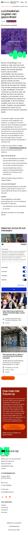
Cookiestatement (14, 526)
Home (2, 6)
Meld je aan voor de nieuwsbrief (11, 459)
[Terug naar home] (5, 2)
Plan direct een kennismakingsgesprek (14, 427)
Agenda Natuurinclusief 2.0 (18, 148)
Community (4, 507)
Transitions (4, 510)
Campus (3, 505)
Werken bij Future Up (7, 461)
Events (8, 6)
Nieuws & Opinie (6, 463)
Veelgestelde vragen (7, 466)
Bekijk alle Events (8, 378)
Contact (3, 468)
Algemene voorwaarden (14, 523)
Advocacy (4, 512)
